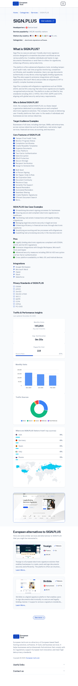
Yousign (47, 545)
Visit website (47, 21)
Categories (24, 13)
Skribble (47, 581)
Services (34, 13)
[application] (39, 378)
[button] (23, 421)
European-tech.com (32, 658)
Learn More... (21, 570)
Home (15, 13)
